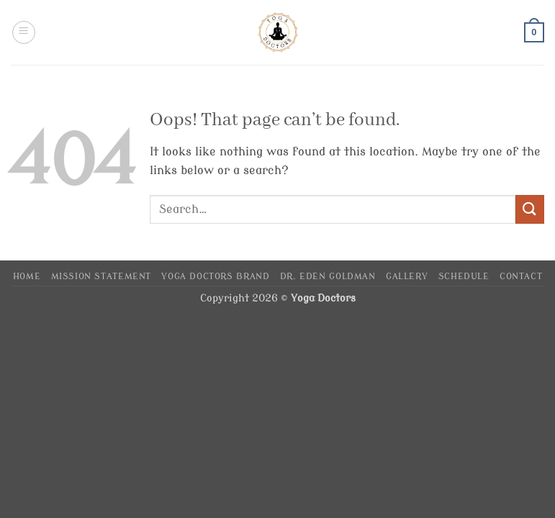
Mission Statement (101, 276)
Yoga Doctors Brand (215, 276)
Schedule (463, 276)
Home (26, 276)
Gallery (407, 276)
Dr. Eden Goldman (328, 276)
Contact (521, 276)
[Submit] (529, 209)
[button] (23, 32)
